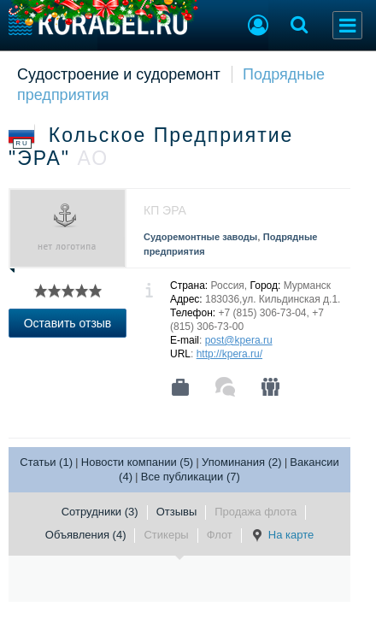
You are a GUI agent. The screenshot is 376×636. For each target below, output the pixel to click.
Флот (219, 534)
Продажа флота (255, 511)
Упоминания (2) (242, 462)
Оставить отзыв (68, 323)
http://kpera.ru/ (229, 354)
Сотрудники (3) (100, 511)
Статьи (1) (46, 462)
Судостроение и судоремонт (118, 74)
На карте (282, 535)
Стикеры (166, 534)
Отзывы (176, 511)
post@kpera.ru (239, 340)
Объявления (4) (85, 534)
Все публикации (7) (190, 476)
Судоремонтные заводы (200, 237)
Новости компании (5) (137, 462)
